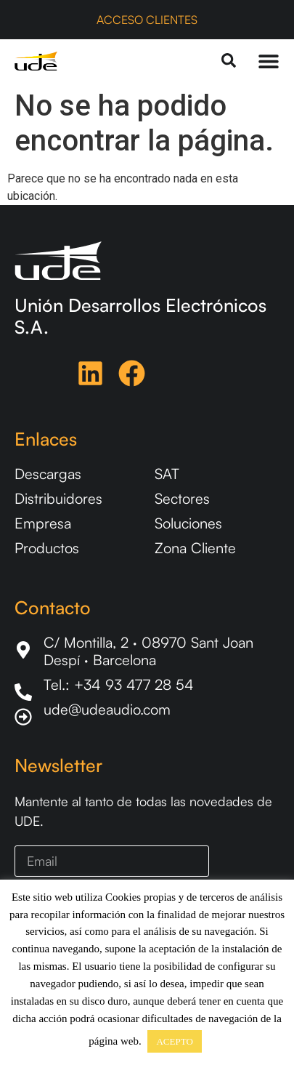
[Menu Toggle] (268, 61)
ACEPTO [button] (174, 1041)
